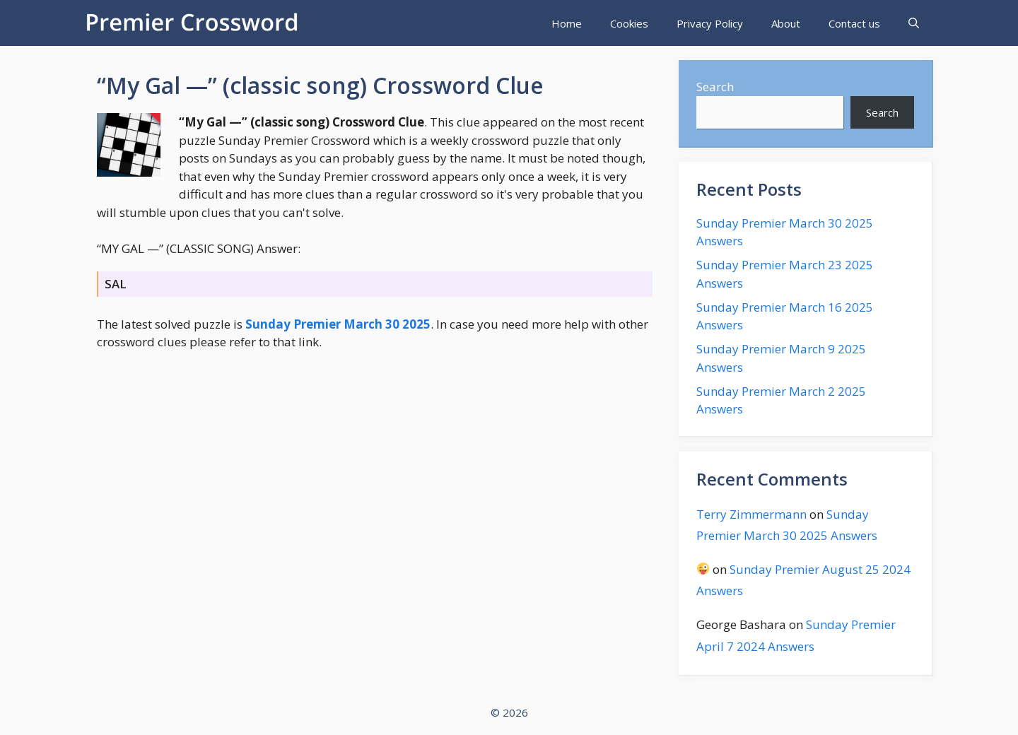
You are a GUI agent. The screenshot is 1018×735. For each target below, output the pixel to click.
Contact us (854, 23)
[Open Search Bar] (913, 23)
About (785, 23)
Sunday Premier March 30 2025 (338, 324)
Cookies (629, 23)
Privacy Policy (710, 23)
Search (715, 86)
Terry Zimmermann (751, 514)
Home (566, 23)
